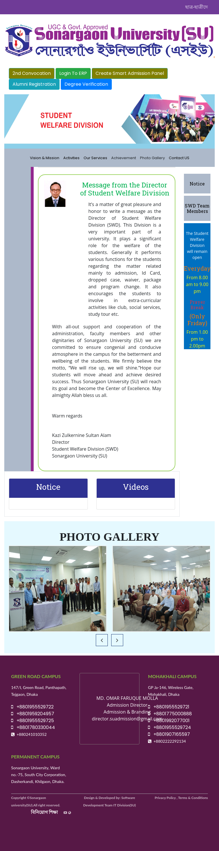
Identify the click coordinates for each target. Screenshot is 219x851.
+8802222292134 (169, 741)
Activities (71, 158)
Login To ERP (73, 73)
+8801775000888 (170, 713)
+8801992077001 (169, 720)
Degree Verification (86, 84)
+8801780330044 (33, 727)
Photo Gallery (152, 158)
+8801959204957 (32, 713)
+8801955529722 (32, 707)
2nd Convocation (32, 73)
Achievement (123, 158)
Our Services (95, 158)
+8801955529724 (169, 727)
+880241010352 (32, 734)
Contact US (179, 158)
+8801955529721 (168, 707)
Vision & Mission (44, 158)
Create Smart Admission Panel (130, 73)
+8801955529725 (32, 720)
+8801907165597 (169, 734)
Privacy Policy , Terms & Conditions (181, 798)
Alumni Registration (34, 84)
